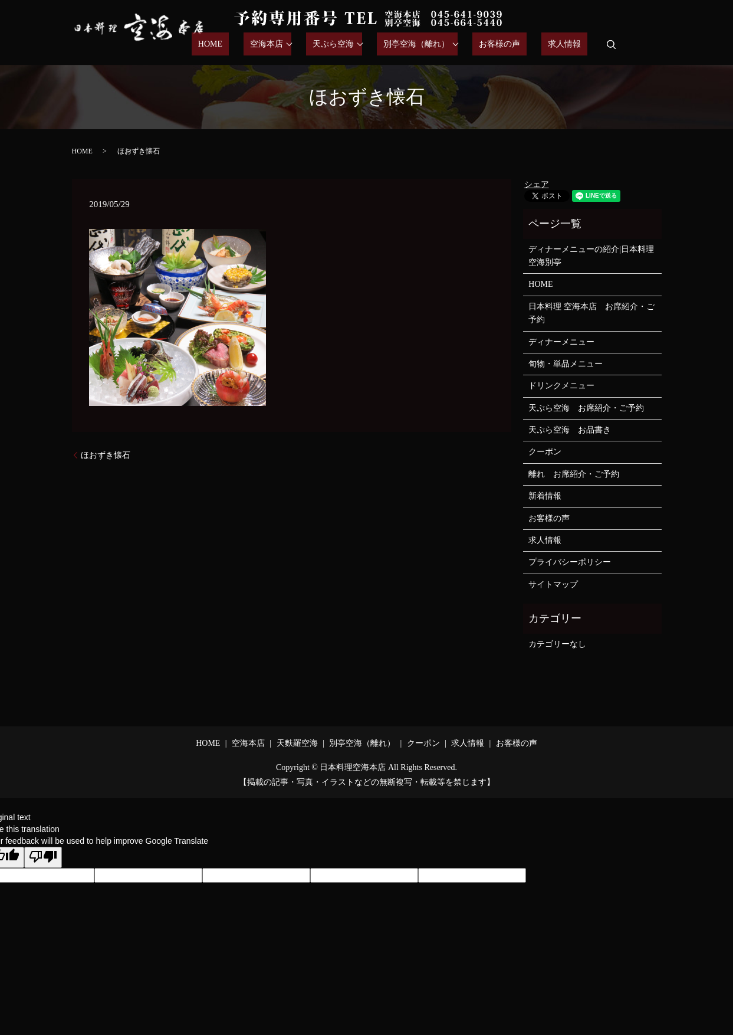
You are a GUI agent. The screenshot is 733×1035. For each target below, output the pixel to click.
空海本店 (304, 44)
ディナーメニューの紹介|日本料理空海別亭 (591, 256)
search (611, 44)
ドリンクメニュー (561, 385)
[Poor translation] (43, 857)
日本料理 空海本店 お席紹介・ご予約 (591, 313)
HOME (261, 44)
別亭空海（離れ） (442, 44)
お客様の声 (519, 44)
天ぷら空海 (365, 44)
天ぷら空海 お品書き (569, 429)
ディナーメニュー (561, 342)
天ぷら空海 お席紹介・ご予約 (586, 408)
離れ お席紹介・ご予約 (573, 474)
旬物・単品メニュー (565, 363)
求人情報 (570, 44)
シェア (536, 184)
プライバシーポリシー (569, 562)
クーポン (544, 451)
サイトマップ (553, 584)
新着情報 (544, 496)
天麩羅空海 (297, 743)
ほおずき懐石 (105, 455)
